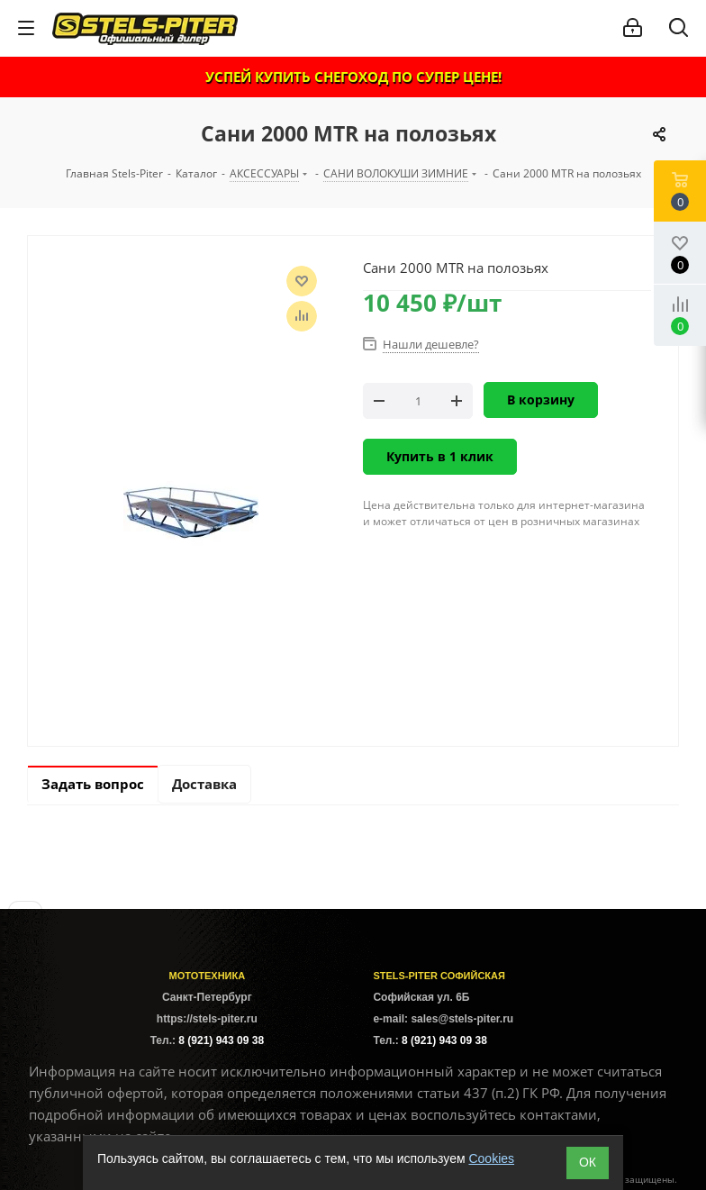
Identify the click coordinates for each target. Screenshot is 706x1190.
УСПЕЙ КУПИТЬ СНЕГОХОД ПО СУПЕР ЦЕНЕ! (353, 77)
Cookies (491, 1158)
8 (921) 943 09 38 (221, 1040)
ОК (587, 1162)
